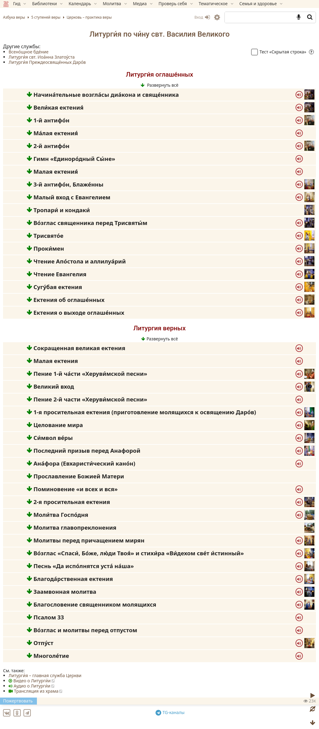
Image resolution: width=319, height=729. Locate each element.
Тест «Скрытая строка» (279, 52)
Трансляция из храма (36, 691)
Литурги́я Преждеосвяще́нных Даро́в (47, 62)
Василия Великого (198, 34)
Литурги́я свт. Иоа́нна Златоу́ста (42, 57)
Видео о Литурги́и (32, 681)
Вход (202, 17)
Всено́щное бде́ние (28, 52)
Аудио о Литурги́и (32, 686)
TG (170, 711)
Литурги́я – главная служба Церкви (45, 675)
